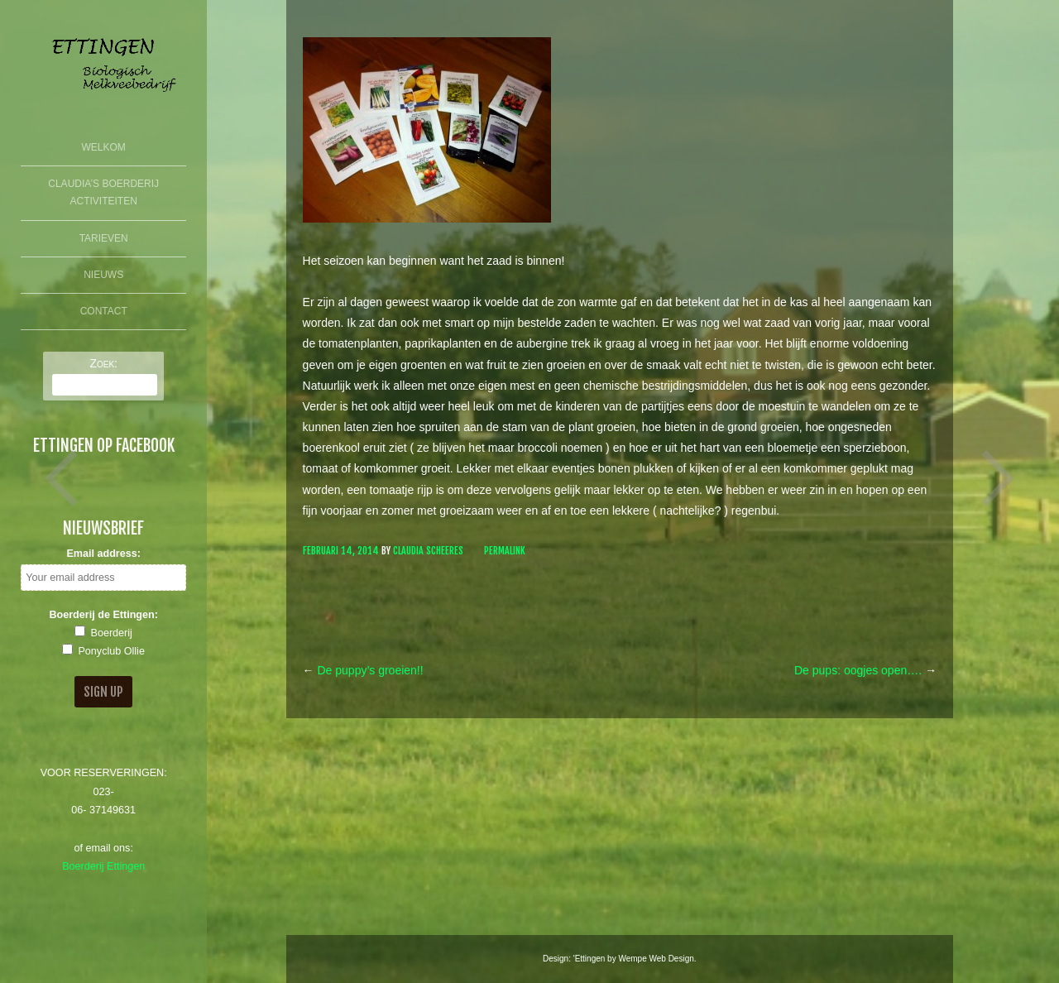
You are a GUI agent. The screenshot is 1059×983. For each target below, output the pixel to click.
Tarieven (103, 238)
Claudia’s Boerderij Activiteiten (103, 193)
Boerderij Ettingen (103, 866)
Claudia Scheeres (428, 550)
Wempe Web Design (655, 958)
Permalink (504, 550)
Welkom (104, 147)
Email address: (103, 553)
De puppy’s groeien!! (363, 670)
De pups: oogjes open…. (865, 670)
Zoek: (103, 363)
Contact (103, 311)
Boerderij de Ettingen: (103, 615)
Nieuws (103, 275)
